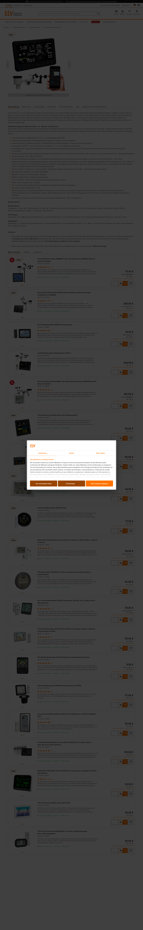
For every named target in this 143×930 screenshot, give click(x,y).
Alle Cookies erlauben (99, 483)
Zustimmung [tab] (42, 453)
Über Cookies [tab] (100, 453)
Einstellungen (71, 483)
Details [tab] (71, 453)
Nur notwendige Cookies (44, 483)
